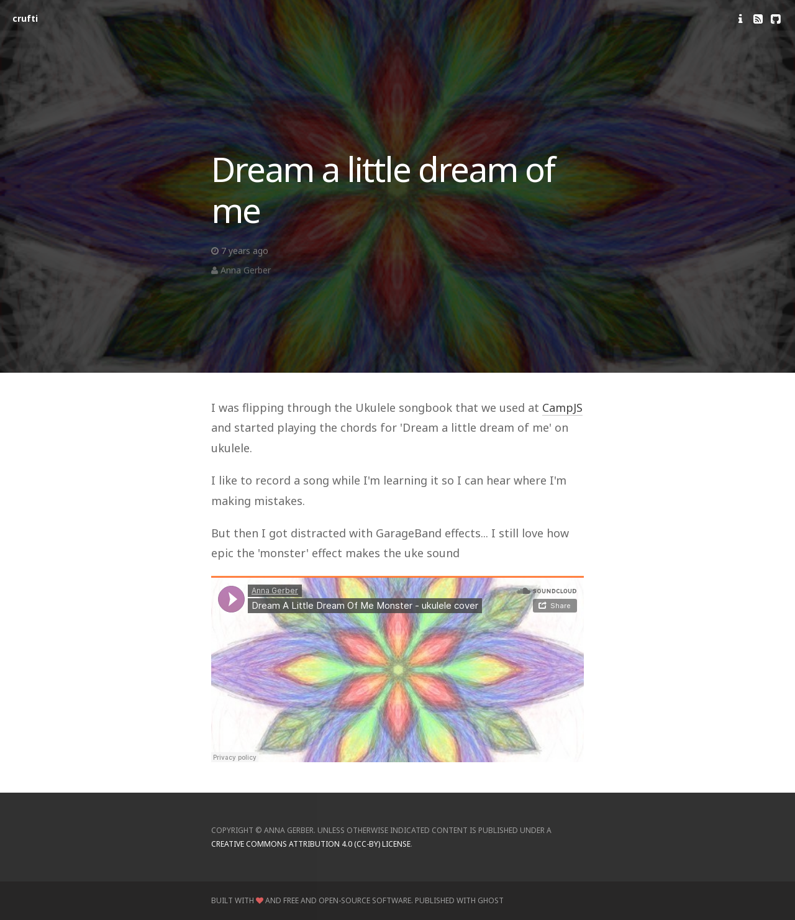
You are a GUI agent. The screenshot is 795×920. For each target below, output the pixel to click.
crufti (25, 18)
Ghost (491, 900)
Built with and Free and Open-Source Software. (312, 900)
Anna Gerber (245, 273)
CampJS (562, 407)
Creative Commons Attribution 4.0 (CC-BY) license (311, 844)
